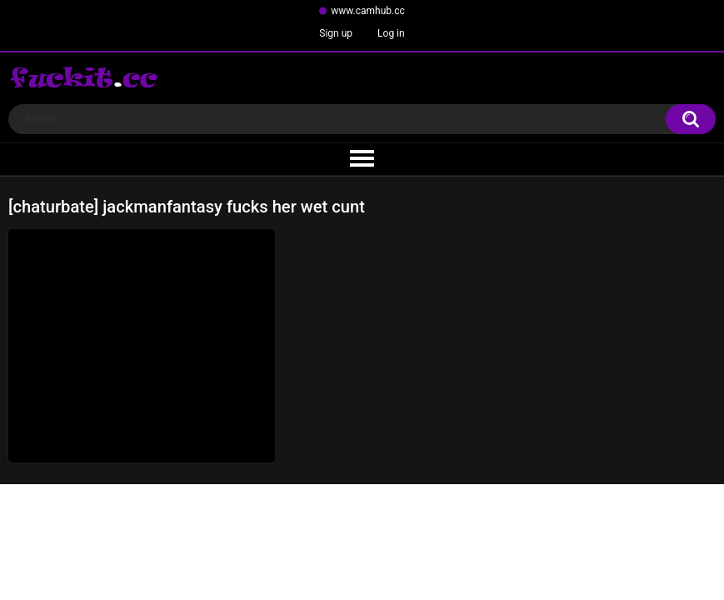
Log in (391, 33)
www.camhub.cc (368, 11)
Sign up (335, 33)
